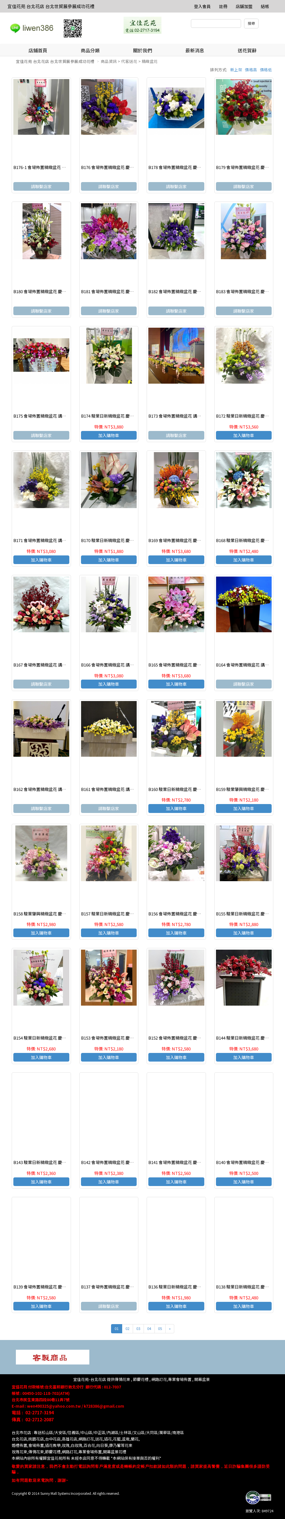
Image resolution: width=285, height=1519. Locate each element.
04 (149, 1328)
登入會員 (202, 6)
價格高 (251, 69)
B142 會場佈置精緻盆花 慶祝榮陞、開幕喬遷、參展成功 (132, 1162)
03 (138, 1328)
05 (160, 1328)
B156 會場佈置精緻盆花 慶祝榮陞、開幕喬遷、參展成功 (199, 914)
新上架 (236, 69)
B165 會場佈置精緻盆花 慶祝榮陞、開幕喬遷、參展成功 (199, 665)
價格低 (266, 69)
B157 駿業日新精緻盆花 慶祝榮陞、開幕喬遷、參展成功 (132, 914)
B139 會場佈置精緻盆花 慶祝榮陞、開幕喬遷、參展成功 (64, 1287)
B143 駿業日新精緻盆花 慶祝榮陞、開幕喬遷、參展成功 (64, 1162)
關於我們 (142, 50)
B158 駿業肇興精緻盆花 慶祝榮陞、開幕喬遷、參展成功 (64, 914)
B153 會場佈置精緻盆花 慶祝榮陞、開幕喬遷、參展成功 (132, 1038)
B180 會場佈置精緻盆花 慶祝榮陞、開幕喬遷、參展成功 (64, 291)
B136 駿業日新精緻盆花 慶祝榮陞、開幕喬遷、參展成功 (199, 1287)
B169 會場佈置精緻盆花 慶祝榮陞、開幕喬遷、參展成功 (199, 540)
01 (117, 1328)
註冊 (223, 6)
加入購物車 (108, 435)
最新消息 (194, 50)
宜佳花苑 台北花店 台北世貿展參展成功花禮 (51, 6)
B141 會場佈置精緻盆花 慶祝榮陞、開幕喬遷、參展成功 (199, 1162)
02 (127, 1328)
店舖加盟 (244, 6)
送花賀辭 (247, 50)
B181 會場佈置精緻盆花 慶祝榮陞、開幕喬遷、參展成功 (132, 291)
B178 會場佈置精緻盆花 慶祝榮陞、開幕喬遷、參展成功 (199, 167)
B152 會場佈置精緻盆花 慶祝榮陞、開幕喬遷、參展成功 (199, 1038)
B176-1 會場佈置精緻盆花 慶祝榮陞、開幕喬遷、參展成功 (66, 167)
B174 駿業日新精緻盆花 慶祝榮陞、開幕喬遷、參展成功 (132, 416)
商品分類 (90, 50)
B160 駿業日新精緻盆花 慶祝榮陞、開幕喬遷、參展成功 (199, 789)
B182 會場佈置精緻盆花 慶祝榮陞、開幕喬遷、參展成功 (199, 291)
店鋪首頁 (37, 50)
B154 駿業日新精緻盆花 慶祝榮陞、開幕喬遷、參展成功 (64, 1038)
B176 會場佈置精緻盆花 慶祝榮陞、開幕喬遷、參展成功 (132, 167)
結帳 (265, 6)
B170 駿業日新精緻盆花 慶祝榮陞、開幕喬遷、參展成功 (132, 540)
